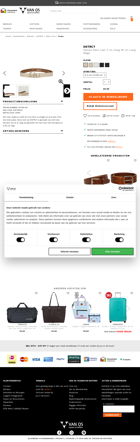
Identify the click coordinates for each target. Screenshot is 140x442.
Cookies (70, 439)
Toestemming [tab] (26, 197)
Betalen (7, 389)
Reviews (7, 405)
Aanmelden (112, 415)
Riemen (30, 36)
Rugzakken (62, 28)
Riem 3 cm (50, 36)
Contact (7, 386)
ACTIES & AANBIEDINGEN (114, 381)
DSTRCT (39, 36)
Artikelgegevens (33, 131)
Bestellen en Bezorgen (14, 392)
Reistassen (36, 28)
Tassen (7, 28)
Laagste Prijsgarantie (12, 396)
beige (61, 36)
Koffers (34, 24)
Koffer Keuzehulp (77, 408)
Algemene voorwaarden (41, 439)
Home (8, 36)
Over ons (73, 386)
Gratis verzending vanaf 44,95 (71, 3)
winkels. (48, 389)
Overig (114, 24)
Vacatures (73, 392)
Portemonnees (91, 24)
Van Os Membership (78, 389)
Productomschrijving (33, 101)
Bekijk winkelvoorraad (100, 106)
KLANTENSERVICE (12, 381)
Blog (71, 396)
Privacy (60, 439)
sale (112, 28)
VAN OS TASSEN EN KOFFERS (83, 381)
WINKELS (40, 381)
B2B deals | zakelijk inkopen (16, 408)
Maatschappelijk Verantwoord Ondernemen (82, 400)
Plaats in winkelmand (108, 96)
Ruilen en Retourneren (13, 399)
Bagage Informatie (77, 405)
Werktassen (63, 24)
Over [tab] (113, 197)
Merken (7, 24)
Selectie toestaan (70, 251)
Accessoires (90, 28)
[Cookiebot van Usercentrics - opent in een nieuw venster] (121, 189)
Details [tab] (70, 197)
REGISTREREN (118, 18)
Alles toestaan (112, 251)
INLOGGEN (105, 18)
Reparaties (8, 402)
